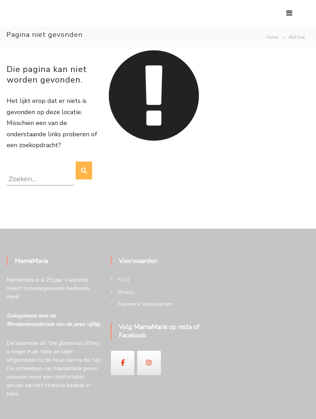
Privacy (125, 292)
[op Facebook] (123, 363)
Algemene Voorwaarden (145, 304)
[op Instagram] (149, 363)
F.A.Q (123, 279)
